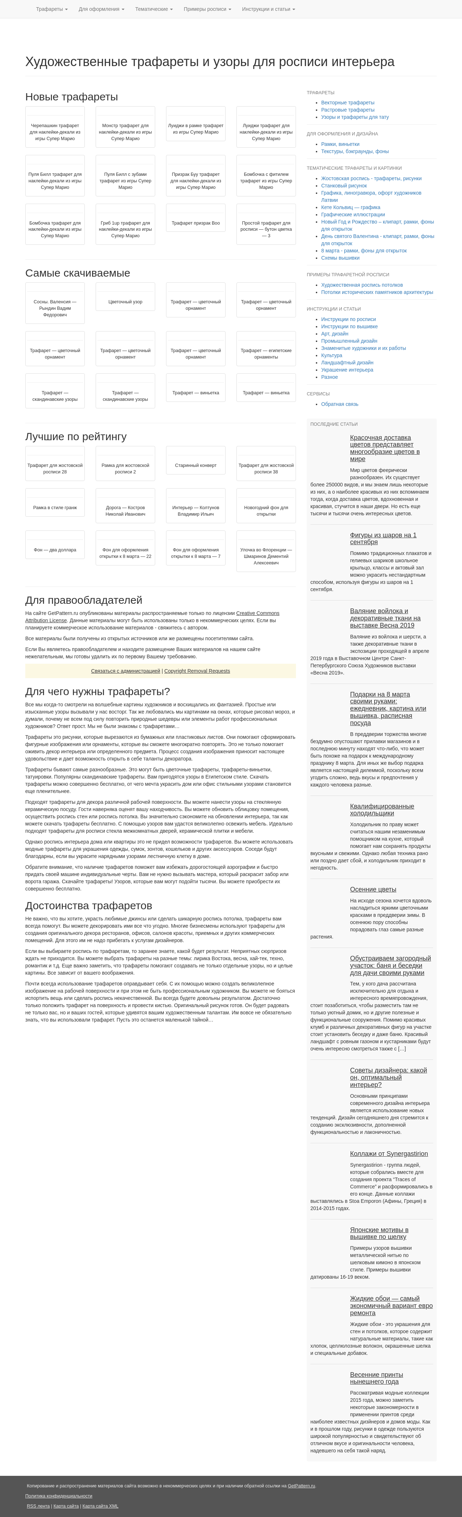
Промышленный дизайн (349, 341)
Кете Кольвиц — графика (350, 207)
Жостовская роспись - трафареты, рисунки (371, 178)
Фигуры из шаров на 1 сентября (383, 539)
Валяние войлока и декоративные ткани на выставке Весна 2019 (385, 618)
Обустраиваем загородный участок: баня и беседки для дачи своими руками (390, 965)
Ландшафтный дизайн (347, 362)
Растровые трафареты (348, 110)
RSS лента (38, 1506)
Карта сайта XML (101, 1506)
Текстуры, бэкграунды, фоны (355, 151)
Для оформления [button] (102, 9)
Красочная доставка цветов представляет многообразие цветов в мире (385, 448)
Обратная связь (339, 404)
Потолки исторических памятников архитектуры (377, 292)
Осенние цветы (373, 889)
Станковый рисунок (344, 185)
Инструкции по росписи (348, 319)
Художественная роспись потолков (362, 285)
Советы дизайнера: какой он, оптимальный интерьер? (388, 1077)
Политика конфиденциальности (58, 1496)
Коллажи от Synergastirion (389, 1153)
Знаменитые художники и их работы (363, 348)
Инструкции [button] (268, 9)
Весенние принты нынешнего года (376, 1378)
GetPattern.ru (301, 1485)
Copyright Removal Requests (197, 671)
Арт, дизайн (334, 334)
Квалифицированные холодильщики (382, 810)
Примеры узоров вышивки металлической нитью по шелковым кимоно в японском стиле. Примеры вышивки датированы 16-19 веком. (365, 1262)
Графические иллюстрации (353, 214)
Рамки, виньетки (340, 144)
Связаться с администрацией (125, 671)
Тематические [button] (154, 9)
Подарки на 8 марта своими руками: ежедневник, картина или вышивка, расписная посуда (388, 709)
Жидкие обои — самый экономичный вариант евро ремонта (391, 1306)
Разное (329, 377)
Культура (331, 355)
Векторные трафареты (348, 102)
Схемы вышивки (340, 258)
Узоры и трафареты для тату (355, 117)
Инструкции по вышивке (349, 326)
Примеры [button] (207, 9)
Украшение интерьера (347, 370)
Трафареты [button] (52, 9)
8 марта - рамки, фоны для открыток (364, 250)
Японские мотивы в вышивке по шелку (379, 1233)
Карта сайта (66, 1506)
